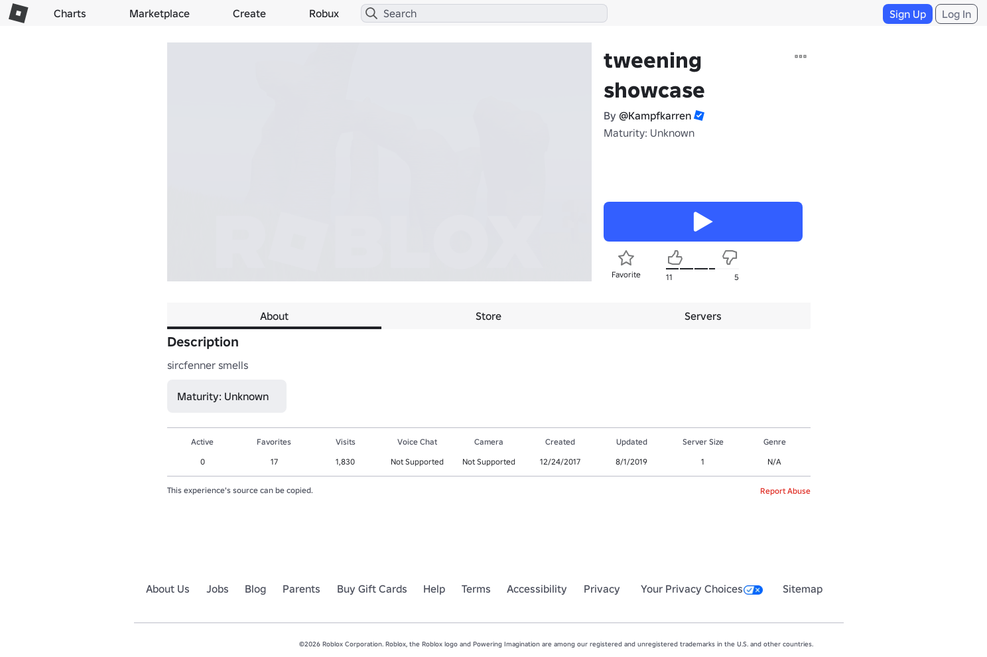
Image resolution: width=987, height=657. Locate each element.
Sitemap (802, 588)
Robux (324, 13)
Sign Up (907, 14)
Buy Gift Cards (372, 588)
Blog (255, 588)
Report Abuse (785, 491)
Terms (476, 588)
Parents (301, 588)
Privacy (602, 588)
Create (249, 13)
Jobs (217, 588)
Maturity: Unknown (649, 132)
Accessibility (537, 588)
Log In (956, 14)
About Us (168, 588)
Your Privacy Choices (702, 588)
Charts (70, 13)
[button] (697, 115)
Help (434, 588)
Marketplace (159, 13)
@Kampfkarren (655, 115)
